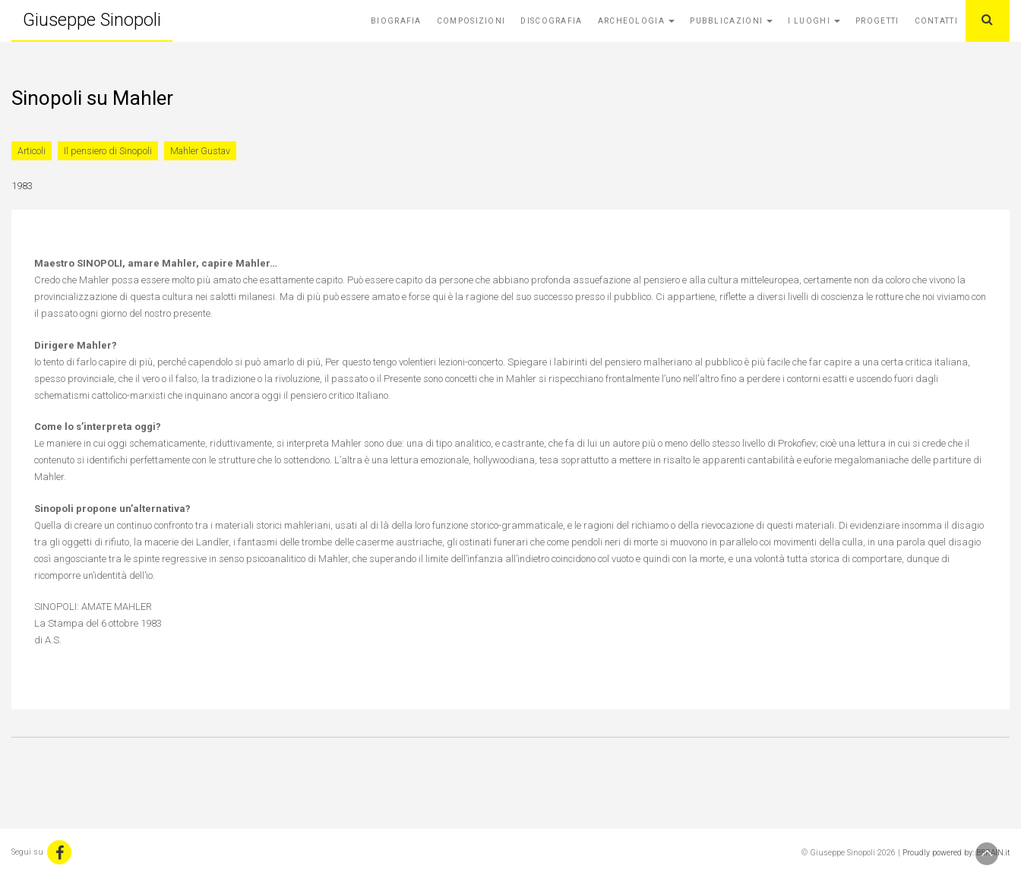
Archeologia (636, 21)
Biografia (396, 21)
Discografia (551, 21)
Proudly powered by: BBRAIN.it (956, 853)
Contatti (936, 21)
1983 (22, 185)
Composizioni (471, 21)
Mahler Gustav (200, 150)
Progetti (877, 21)
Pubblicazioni (731, 21)
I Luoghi (814, 21)
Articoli (31, 150)
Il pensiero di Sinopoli (108, 150)
